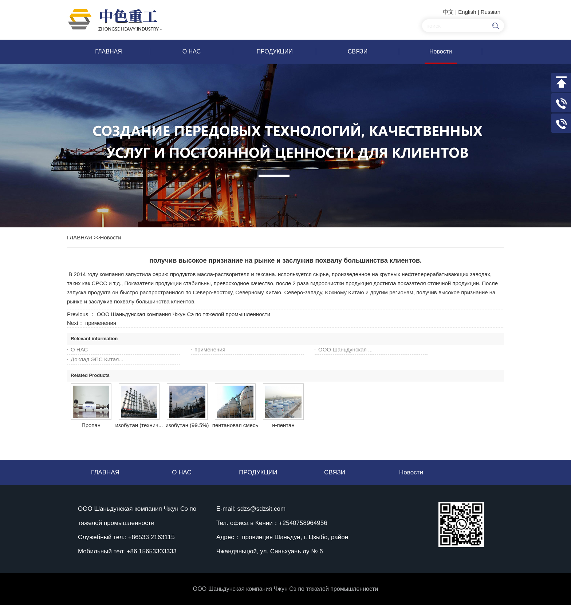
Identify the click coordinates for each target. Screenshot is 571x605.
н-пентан (283, 425)
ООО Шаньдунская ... (345, 349)
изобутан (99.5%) (187, 425)
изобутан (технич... (139, 425)
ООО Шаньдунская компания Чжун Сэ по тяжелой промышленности (184, 314)
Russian (490, 12)
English (467, 12)
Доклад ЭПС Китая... (97, 359)
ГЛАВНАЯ (79, 237)
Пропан (91, 425)
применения (100, 323)
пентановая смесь (235, 425)
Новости (110, 237)
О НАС (79, 349)
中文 (448, 12)
